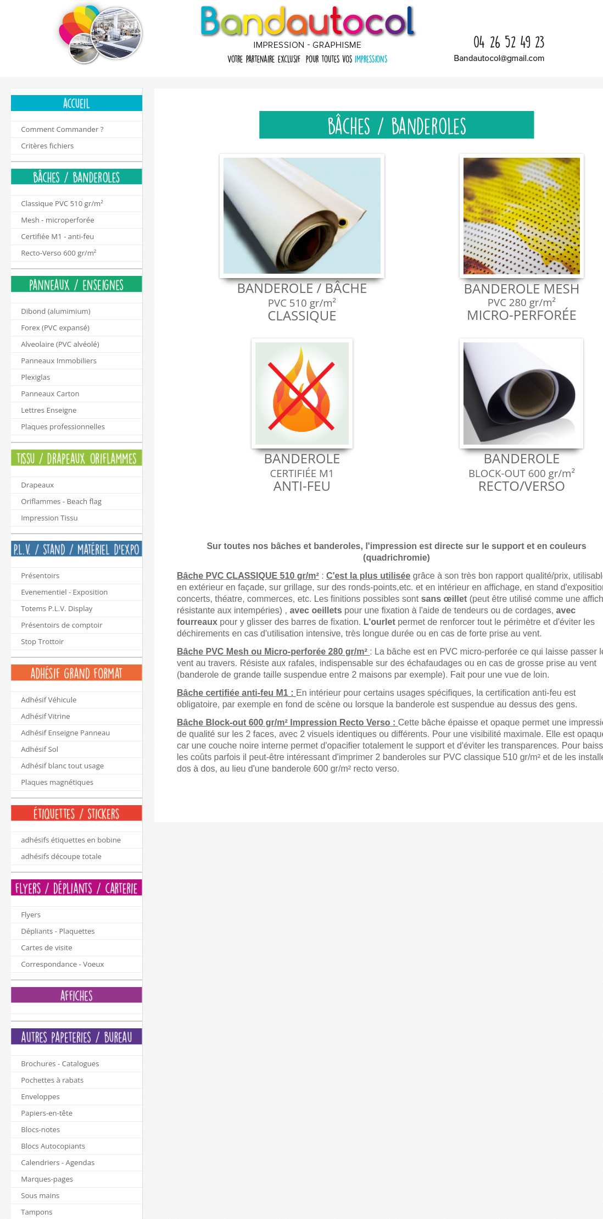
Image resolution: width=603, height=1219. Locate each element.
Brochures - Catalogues (60, 1063)
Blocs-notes (40, 1129)
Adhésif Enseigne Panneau (65, 733)
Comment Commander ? (62, 129)
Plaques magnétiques (57, 782)
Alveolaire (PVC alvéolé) (60, 344)
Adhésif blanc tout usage (62, 766)
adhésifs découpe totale (61, 856)
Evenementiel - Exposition (64, 592)
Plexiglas (35, 377)
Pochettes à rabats (52, 1080)
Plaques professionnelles (63, 426)
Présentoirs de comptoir (61, 625)
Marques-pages (47, 1179)
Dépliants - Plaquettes (57, 931)
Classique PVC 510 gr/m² (62, 203)
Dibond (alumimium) (55, 311)
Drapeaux (37, 485)
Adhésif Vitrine (45, 716)
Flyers (31, 914)
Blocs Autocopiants (53, 1146)
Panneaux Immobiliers (59, 360)
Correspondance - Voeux (62, 964)
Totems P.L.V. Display (56, 608)
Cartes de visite (46, 947)
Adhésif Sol (39, 749)
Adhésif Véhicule (48, 700)
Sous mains (40, 1195)
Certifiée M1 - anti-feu (57, 236)
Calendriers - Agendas (57, 1162)
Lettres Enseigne (48, 410)
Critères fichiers (47, 146)
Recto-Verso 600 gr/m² (58, 253)
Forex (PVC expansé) (55, 328)
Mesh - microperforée (57, 220)
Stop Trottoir (42, 641)
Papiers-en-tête (46, 1113)
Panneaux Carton (50, 393)
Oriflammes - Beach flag (61, 501)
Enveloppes (40, 1096)
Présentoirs (40, 575)
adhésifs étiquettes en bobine (71, 840)
